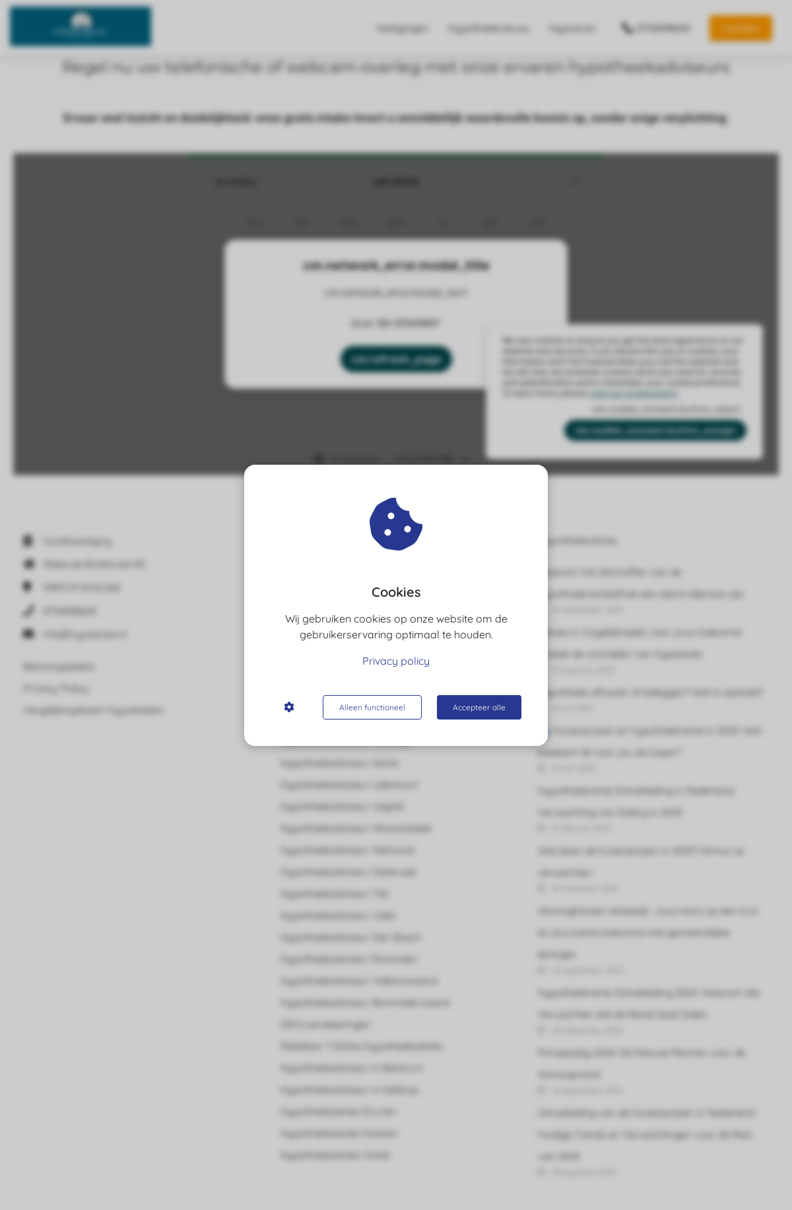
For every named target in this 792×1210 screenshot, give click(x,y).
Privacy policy (396, 660)
